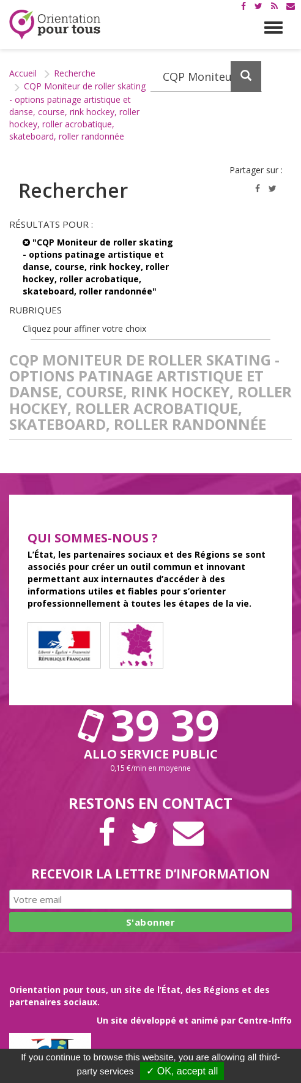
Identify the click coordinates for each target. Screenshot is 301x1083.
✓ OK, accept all (182, 1071)
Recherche (74, 73)
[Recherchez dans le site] (206, 76)
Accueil (23, 73)
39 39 (150, 724)
